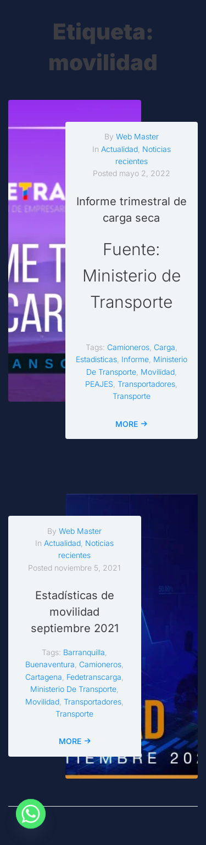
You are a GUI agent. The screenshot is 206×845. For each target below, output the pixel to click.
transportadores (146, 383)
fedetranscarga (93, 676)
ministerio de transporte (73, 689)
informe (135, 359)
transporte (132, 396)
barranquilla (84, 652)
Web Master (137, 136)
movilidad (158, 371)
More (126, 424)
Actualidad (119, 149)
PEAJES (99, 383)
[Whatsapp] (31, 816)
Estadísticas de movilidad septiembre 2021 (75, 612)
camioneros (128, 347)
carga (164, 347)
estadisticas (96, 359)
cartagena (43, 676)
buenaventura (50, 664)
